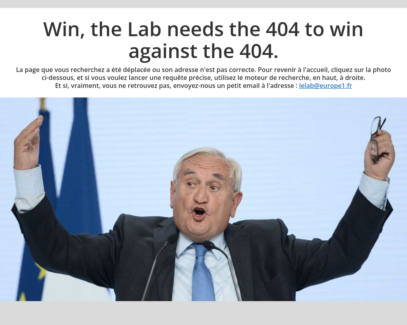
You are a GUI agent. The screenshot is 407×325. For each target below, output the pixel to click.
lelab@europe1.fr (325, 85)
